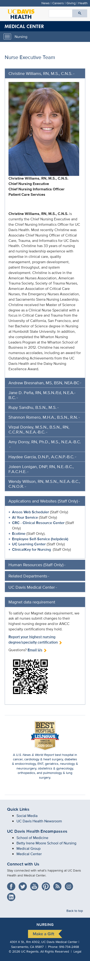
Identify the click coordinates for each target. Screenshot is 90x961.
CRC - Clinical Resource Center (38, 522)
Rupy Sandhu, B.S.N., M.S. (33, 407)
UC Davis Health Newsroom (39, 821)
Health (83, 2)
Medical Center (29, 854)
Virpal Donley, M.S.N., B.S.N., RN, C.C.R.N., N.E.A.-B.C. (38, 429)
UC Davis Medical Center (32, 587)
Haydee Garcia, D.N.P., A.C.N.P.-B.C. (42, 457)
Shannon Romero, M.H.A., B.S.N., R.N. (44, 417)
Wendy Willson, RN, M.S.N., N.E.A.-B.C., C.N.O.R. (44, 483)
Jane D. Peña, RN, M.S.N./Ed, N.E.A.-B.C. (41, 395)
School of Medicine (32, 837)
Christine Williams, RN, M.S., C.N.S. (41, 73)
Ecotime (18, 533)
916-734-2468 (69, 946)
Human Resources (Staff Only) (37, 565)
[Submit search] (79, 13)
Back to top (74, 910)
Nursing (21, 36)
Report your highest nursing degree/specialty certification (35, 639)
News (45, 2)
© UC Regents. (24, 951)
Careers (58, 2)
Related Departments (28, 576)
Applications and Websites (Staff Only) (44, 501)
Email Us (37, 650)
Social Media (26, 815)
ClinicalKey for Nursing (31, 549)
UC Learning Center (29, 544)
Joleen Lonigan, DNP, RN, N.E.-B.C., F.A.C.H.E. (41, 469)
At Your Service (25, 517)
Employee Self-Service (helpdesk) (40, 539)
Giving (71, 2)
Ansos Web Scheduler (30, 512)
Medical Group (28, 848)
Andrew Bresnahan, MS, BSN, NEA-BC (45, 383)
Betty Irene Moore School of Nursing (46, 843)
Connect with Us (23, 864)
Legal (77, 951)
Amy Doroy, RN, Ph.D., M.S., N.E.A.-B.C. (44, 443)
